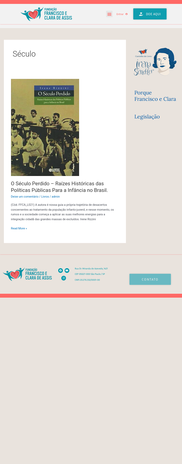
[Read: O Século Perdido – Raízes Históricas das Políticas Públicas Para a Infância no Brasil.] (45, 127)
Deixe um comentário (25, 196)
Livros (45, 196)
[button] (109, 14)
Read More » (19, 228)
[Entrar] (126, 14)
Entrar (120, 14)
